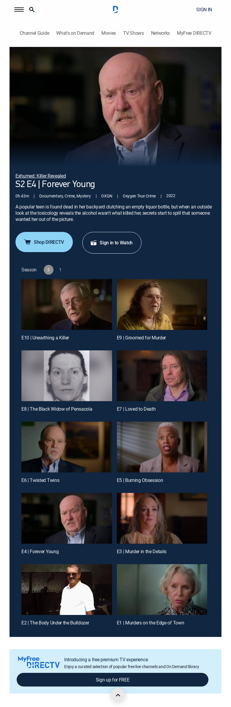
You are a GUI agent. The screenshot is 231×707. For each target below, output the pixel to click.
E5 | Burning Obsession (140, 480)
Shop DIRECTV (43, 242)
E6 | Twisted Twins (40, 480)
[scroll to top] (118, 695)
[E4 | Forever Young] (66, 518)
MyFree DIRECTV (194, 33)
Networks (160, 33)
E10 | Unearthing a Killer (45, 337)
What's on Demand (75, 33)
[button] (19, 9)
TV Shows (133, 33)
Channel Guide (34, 33)
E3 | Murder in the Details (142, 551)
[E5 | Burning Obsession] (162, 447)
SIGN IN (204, 9)
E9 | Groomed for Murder (141, 337)
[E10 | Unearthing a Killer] (66, 304)
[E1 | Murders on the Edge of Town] (162, 589)
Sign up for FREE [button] (113, 679)
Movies (108, 33)
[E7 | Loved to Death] (162, 375)
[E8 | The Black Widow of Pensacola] (66, 375)
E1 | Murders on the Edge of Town (150, 622)
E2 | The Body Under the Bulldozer (55, 622)
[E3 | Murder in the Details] (162, 518)
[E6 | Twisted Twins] (66, 447)
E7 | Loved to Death (136, 409)
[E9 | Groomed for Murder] (162, 304)
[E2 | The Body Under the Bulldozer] (66, 589)
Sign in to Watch (111, 242)
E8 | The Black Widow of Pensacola (56, 409)
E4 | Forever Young (40, 551)
